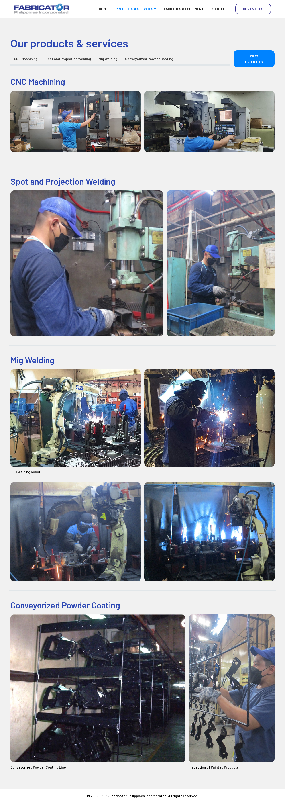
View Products (254, 58)
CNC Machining (26, 59)
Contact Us (253, 9)
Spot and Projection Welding (68, 59)
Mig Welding (108, 59)
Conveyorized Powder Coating (149, 59)
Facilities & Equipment (184, 9)
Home (103, 9)
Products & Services (136, 9)
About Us (219, 9)
